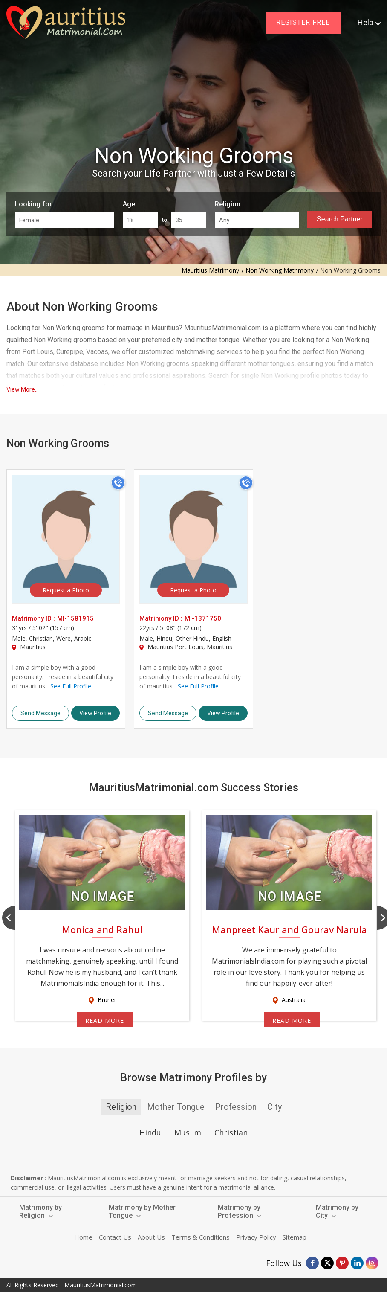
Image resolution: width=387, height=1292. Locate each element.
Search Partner (340, 219)
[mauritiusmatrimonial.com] (65, 22)
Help (369, 22)
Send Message (40, 713)
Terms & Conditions (200, 1237)
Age (129, 204)
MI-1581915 (75, 618)
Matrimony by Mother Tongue (142, 1211)
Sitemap (294, 1237)
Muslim (187, 1132)
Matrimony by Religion (40, 1211)
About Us (151, 1237)
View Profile (95, 713)
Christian (231, 1132)
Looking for (33, 204)
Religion (227, 204)
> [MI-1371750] (193, 539)
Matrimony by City (337, 1211)
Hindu (150, 1132)
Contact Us (115, 1237)
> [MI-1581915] (65, 539)
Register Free (303, 22)
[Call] (118, 483)
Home (83, 1237)
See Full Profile (70, 686)
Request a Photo (66, 590)
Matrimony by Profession (239, 1211)
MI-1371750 (203, 618)
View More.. (22, 389)
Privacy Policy (256, 1237)
